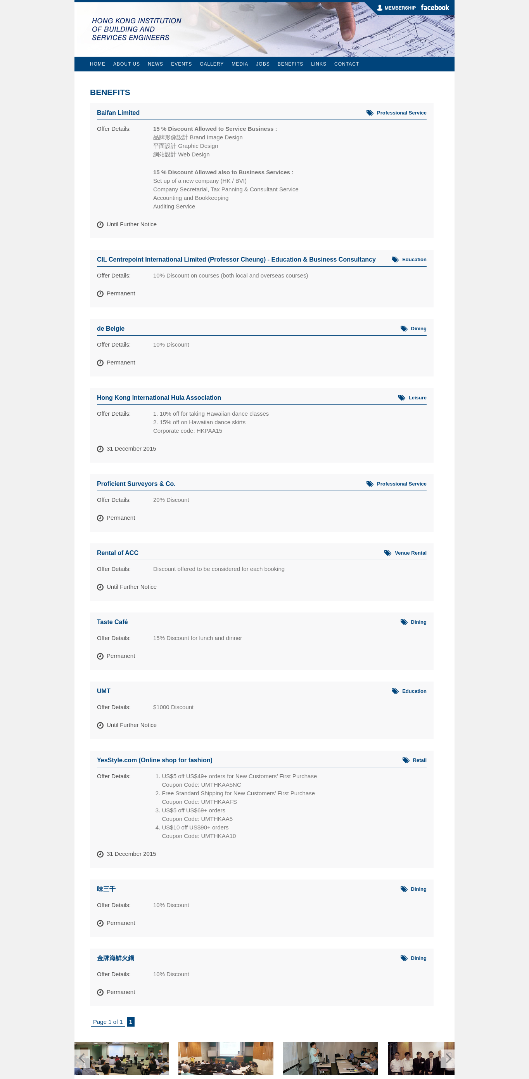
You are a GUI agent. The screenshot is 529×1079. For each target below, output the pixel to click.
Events (181, 64)
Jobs (263, 64)
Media (240, 64)
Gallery (212, 64)
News (155, 64)
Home (97, 64)
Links (319, 64)
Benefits (291, 64)
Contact (346, 64)
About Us (126, 64)
